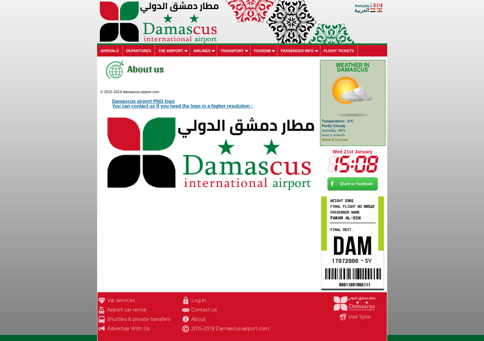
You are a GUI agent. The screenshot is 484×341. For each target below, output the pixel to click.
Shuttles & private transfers (138, 319)
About (198, 319)
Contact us (204, 310)
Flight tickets (339, 51)
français (362, 6)
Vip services (121, 300)
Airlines (201, 51)
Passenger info (297, 51)
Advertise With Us (128, 329)
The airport (170, 51)
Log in (198, 300)
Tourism (262, 51)
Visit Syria (359, 317)
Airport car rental (126, 310)
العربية (361, 10)
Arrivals (109, 51)
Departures (138, 51)
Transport (231, 51)
